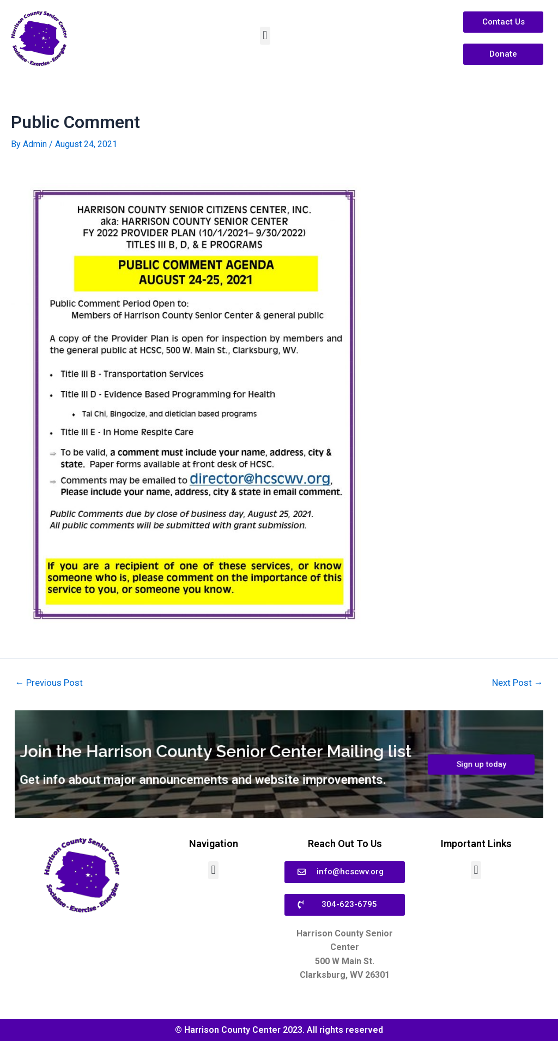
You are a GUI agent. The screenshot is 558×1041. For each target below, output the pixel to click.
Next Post (517, 682)
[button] (265, 36)
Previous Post (49, 682)
